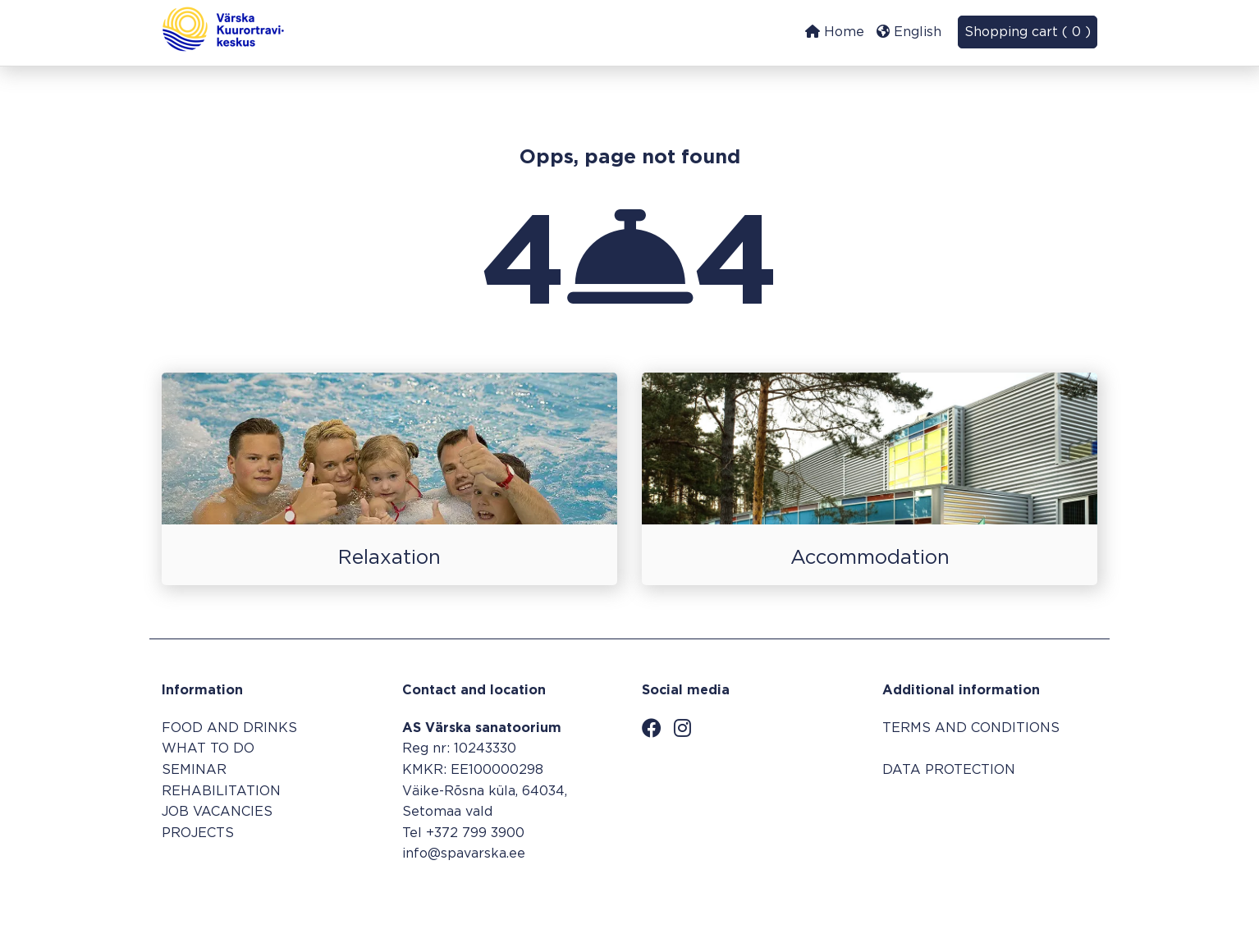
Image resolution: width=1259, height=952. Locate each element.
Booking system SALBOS (1013, 900)
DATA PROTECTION (948, 770)
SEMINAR (194, 770)
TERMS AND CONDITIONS (971, 728)
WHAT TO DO (208, 749)
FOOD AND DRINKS (229, 728)
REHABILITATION (221, 791)
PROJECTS (198, 833)
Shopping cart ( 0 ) (1027, 32)
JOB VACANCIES (217, 812)
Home (834, 32)
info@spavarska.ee (463, 854)
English (909, 32)
